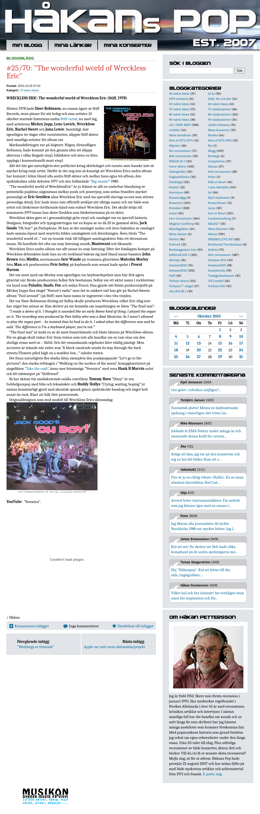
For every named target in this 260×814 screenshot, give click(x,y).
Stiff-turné (69, 119)
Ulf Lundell (216, 281)
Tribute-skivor (179, 281)
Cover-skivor (177, 166)
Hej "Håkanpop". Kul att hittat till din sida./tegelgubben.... (200, 572)
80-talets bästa (179, 114)
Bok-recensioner (180, 156)
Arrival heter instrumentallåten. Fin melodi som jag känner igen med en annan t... (205, 503)
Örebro (173, 239)
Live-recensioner (180, 218)
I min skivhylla (218, 187)
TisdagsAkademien (221, 275)
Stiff (172, 275)
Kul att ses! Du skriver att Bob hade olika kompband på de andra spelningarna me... (204, 549)
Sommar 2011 (217, 260)
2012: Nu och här (219, 99)
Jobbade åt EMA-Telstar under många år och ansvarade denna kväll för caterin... (206, 433)
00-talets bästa (179, 93)
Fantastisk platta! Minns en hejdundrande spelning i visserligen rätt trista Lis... (204, 410)
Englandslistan (179, 177)
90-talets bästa (179, 119)
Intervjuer (176, 192)
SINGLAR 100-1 (179, 255)
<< (176, 316)
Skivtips (174, 260)
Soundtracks (216, 270)
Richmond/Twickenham (225, 244)
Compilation (216, 161)
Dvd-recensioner (219, 171)
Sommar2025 (178, 270)
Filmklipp (176, 182)
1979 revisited (178, 99)
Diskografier (177, 171)
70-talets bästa (29, 90)
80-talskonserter (219, 114)
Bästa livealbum (180, 135)
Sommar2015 (217, 265)
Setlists (213, 249)
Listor (173, 213)
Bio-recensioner (180, 151)
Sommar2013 (178, 265)
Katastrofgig (177, 197)
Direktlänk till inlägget (132, 626)
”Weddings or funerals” (35, 646)
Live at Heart (217, 213)
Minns (212, 234)
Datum (212, 166)
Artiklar (174, 130)
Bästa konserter (219, 130)
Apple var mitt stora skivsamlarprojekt (114, 646)
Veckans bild (216, 286)
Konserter (176, 203)
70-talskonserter (219, 109)
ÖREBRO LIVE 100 (220, 239)
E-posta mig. (212, 774)
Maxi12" (213, 223)
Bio (210, 145)
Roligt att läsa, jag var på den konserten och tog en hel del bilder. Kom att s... (205, 457)
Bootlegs (214, 156)
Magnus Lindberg (181, 223)
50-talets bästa (179, 104)
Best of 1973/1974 (181, 140)
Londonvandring (219, 218)
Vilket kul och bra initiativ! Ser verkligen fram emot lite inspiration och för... (207, 595)
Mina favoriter (218, 229)
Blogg (212, 151)
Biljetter (174, 145)
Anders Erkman (219, 125)
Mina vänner (178, 234)
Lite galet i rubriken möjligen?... (196, 389)
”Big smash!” (100, 181)
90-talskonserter (219, 119)
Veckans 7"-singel (181, 286)
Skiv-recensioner (219, 255)
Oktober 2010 (209, 316)
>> (241, 316)
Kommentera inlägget (29, 626)
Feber (212, 177)
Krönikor (175, 208)
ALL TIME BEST (180, 125)
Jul (210, 192)
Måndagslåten (179, 229)
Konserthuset (217, 203)
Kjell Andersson (219, 197)
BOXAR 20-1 (177, 161)
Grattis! (174, 187)
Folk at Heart (217, 182)
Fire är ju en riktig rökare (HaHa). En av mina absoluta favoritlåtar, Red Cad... (207, 480)
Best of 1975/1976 (220, 140)
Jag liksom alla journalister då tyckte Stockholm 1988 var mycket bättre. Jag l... (203, 526)
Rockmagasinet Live (182, 249)
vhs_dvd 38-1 (177, 291)
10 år (211, 93)
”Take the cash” (37, 368)
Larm (211, 208)
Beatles (213, 135)
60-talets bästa (218, 104)
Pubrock (174, 244)
